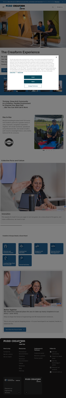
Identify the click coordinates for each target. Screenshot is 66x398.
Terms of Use (20, 72)
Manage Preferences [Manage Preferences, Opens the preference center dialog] (33, 86)
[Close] (56, 57)
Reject (33, 81)
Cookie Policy (12, 72)
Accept (33, 77)
